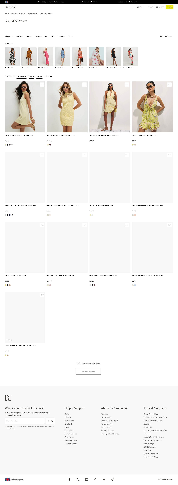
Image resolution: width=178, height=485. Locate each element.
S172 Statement (150, 447)
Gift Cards (69, 424)
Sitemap (147, 434)
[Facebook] (69, 479)
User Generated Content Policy (155, 430)
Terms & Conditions (151, 414)
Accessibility (148, 427)
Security (147, 424)
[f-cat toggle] (9, 37)
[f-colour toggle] (29, 37)
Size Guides (69, 421)
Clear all (48, 77)
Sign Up (50, 421)
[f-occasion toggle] (19, 37)
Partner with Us (106, 424)
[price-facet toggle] (70, 37)
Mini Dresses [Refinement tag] (21, 77)
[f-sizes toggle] (46, 37)
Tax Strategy (149, 444)
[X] (78, 479)
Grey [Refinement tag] (31, 77)
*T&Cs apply (9, 426)
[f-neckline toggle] (62, 37)
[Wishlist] (42, 84)
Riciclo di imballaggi (151, 457)
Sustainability (106, 417)
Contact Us (69, 430)
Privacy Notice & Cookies (153, 421)
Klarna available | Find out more (127, 2)
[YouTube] (104, 479)
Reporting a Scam (71, 440)
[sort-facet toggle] (166, 36)
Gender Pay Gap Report (152, 440)
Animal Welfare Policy (151, 454)
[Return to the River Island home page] (12, 7)
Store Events (106, 427)
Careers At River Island (109, 421)
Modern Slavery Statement (154, 437)
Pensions (147, 450)
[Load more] (88, 372)
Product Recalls (71, 444)
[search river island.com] (137, 7)
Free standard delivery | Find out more (50, 2)
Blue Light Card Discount (110, 434)
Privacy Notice (9, 429)
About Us (104, 414)
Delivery (68, 414)
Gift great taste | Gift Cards (89, 2)
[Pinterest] (95, 479)
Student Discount (107, 430)
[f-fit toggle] (53, 37)
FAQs (67, 427)
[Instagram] (86, 479)
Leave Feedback (71, 434)
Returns (68, 417)
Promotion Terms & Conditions (155, 417)
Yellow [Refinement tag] (39, 77)
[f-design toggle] (38, 37)
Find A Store (69, 437)
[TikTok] (112, 479)
